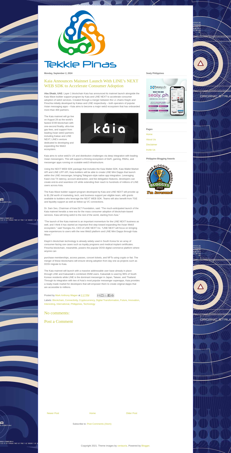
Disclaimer (151, 144)
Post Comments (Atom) (99, 423)
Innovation (133, 300)
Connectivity (71, 300)
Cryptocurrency (87, 300)
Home (93, 413)
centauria (122, 445)
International (62, 304)
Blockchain (58, 300)
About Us (151, 139)
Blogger (145, 445)
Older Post (131, 413)
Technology (89, 304)
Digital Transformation (107, 300)
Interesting (49, 304)
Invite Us (150, 149)
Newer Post (53, 413)
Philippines (76, 304)
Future (123, 300)
